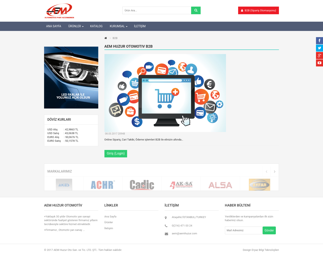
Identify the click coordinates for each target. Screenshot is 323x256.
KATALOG (96, 26)
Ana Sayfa (110, 216)
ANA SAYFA (53, 26)
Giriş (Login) (116, 153)
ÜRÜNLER (74, 26)
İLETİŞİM (140, 26)
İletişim (108, 228)
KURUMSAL (117, 26)
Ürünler (108, 222)
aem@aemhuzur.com (184, 233)
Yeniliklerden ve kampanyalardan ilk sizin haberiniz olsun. (249, 218)
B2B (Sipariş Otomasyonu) (258, 10)
